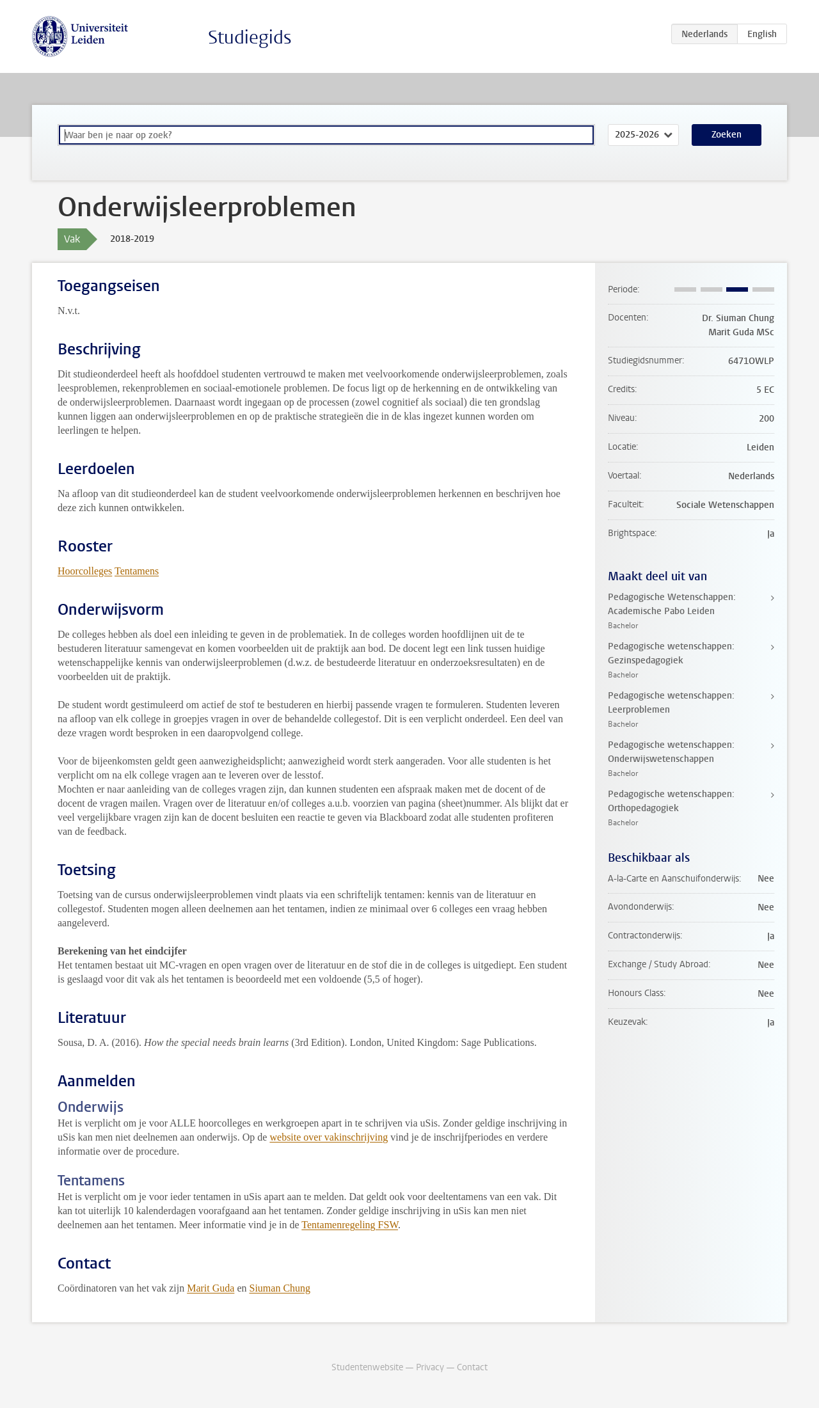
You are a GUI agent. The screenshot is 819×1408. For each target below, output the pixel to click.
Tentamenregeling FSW (349, 1224)
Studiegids (250, 37)
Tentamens (137, 571)
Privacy (430, 1367)
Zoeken (727, 135)
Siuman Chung (279, 1288)
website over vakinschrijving (328, 1137)
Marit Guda (210, 1288)
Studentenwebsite (367, 1367)
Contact (472, 1367)
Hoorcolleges (85, 571)
